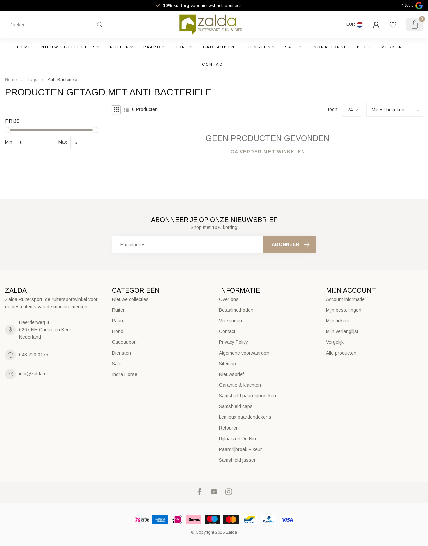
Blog (364, 47)
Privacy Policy (233, 342)
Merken (392, 47)
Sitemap (227, 363)
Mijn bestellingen (343, 310)
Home (24, 47)
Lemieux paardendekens (245, 417)
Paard (152, 47)
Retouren (229, 428)
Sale (291, 47)
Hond (182, 47)
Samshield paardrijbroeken (247, 395)
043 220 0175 (33, 354)
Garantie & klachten (240, 385)
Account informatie (345, 299)
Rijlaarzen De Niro (238, 438)
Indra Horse (329, 47)
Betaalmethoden (236, 310)
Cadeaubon (219, 47)
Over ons (229, 299)
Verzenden (230, 320)
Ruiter (120, 47)
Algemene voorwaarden (244, 353)
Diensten (258, 47)
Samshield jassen (238, 460)
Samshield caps (236, 406)
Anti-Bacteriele (62, 79)
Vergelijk (335, 342)
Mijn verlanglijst (342, 331)
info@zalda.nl (33, 373)
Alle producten (341, 353)
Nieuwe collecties (68, 47)
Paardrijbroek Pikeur (240, 449)
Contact (214, 64)
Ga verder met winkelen (267, 151)
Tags (32, 79)
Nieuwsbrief (231, 374)
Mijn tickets (337, 320)
